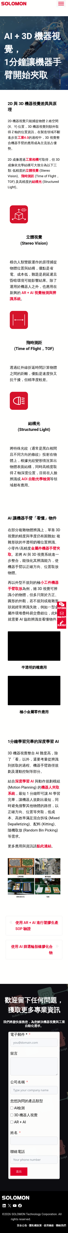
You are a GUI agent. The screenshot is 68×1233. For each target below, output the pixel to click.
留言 (14, 1053)
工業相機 (32, 159)
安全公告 (22, 1225)
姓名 (14, 1133)
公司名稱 (17, 1082)
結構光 (37, 182)
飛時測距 (27, 176)
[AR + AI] (11, 1122)
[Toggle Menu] (61, 3)
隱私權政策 (35, 1225)
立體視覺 (32, 170)
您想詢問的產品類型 (26, 1101)
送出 (19, 1171)
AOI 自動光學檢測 (36, 479)
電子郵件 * (18, 1034)
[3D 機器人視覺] (11, 1115)
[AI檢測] (11, 1108)
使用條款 (49, 1225)
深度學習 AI (24, 781)
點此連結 (44, 846)
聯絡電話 (17, 1151)
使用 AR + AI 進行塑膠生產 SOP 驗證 (36, 925)
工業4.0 (23, 137)
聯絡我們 (61, 1225)
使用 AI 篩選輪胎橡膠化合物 (32, 949)
